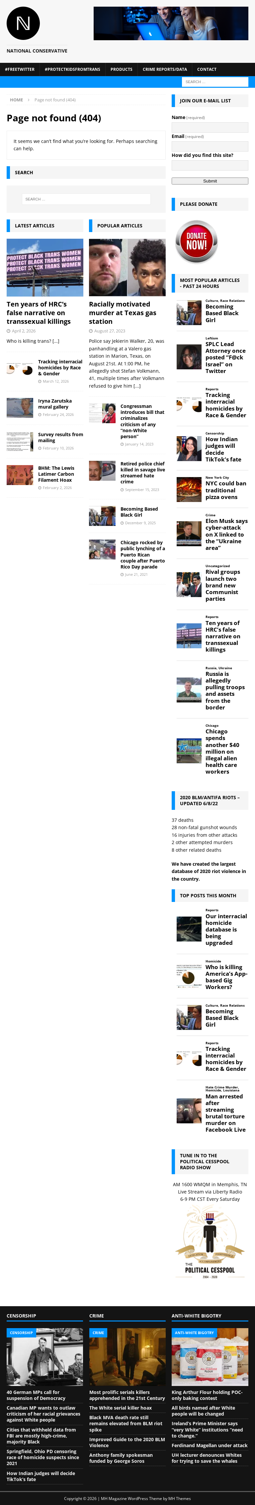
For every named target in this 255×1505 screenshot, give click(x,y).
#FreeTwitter (20, 69)
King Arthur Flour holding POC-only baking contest (207, 1395)
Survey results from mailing (60, 437)
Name (188, 117)
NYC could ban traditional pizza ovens (226, 490)
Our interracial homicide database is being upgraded (226, 929)
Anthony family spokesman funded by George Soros (121, 1458)
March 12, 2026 (56, 381)
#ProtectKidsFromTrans (72, 69)
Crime (210, 515)
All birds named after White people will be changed (203, 1411)
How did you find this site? (202, 155)
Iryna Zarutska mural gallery (55, 404)
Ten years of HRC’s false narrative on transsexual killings (39, 313)
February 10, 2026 (58, 447)
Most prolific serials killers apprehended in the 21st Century (127, 1395)
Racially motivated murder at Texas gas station (122, 313)
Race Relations (232, 301)
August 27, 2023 (109, 331)
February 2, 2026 (57, 487)
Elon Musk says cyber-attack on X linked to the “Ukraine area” (227, 534)
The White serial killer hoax (120, 1408)
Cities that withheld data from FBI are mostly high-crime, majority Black (41, 1436)
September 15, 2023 (142, 489)
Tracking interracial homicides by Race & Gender (60, 367)
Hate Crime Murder (222, 1087)
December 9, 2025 (140, 522)
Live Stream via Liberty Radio (210, 1192)
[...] (137, 386)
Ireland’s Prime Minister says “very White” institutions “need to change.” (207, 1429)
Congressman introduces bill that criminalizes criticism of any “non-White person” (142, 421)
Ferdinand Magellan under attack (210, 1445)
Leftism (212, 338)
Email (188, 136)
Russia (211, 668)
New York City (217, 477)
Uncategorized (218, 566)
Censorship (215, 433)
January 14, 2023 (139, 443)
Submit (210, 181)
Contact (206, 69)
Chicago (212, 725)
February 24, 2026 (58, 414)
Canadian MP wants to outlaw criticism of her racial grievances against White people (43, 1414)
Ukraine (225, 668)
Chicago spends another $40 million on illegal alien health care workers (222, 751)
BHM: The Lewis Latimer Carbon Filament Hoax (56, 474)
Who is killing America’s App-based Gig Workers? (226, 977)
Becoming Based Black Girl (139, 512)
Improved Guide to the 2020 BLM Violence (127, 1442)
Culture (212, 301)
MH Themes (179, 1498)
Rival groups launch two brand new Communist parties (223, 585)
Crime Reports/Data (165, 69)
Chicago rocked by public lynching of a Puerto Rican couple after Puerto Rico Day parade (143, 554)
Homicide (213, 961)
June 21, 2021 (136, 574)
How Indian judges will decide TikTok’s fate (223, 449)
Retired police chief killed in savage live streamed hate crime (143, 472)
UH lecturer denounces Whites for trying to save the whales (207, 1458)
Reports (212, 389)
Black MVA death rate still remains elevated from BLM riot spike (125, 1423)
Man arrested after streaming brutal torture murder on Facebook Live (226, 1113)
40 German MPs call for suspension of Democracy (36, 1395)
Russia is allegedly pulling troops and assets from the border (225, 691)
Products (121, 69)
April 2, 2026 (24, 331)
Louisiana (231, 1090)
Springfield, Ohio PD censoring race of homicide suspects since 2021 (43, 1457)
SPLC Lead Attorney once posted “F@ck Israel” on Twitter (226, 357)
